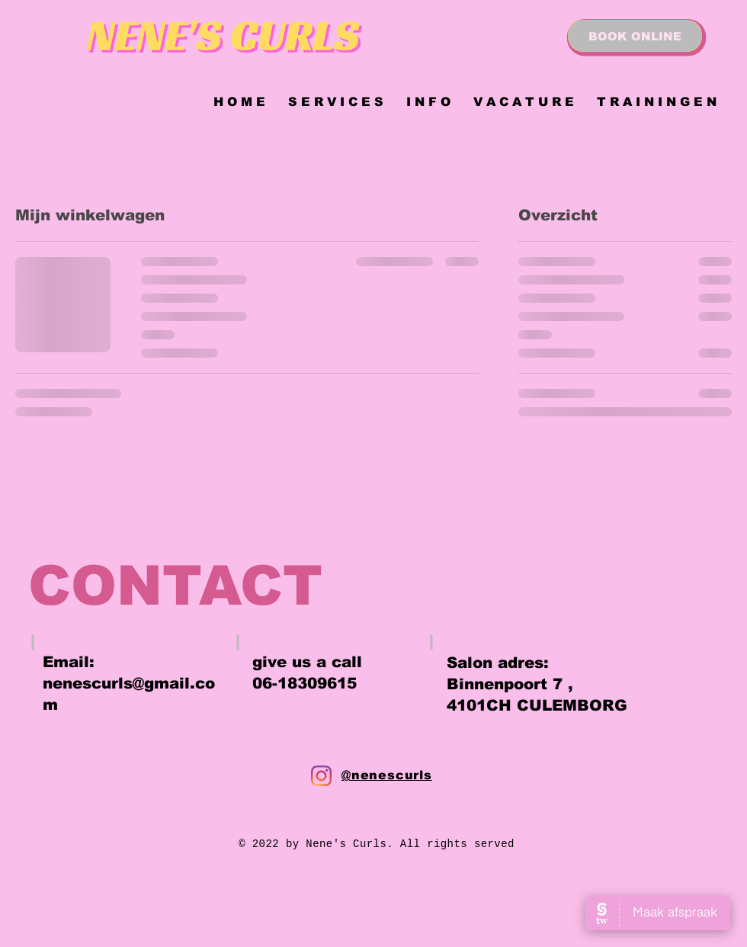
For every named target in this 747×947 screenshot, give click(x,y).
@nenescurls (386, 775)
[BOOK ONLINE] (635, 36)
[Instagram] (321, 776)
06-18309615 (304, 683)
